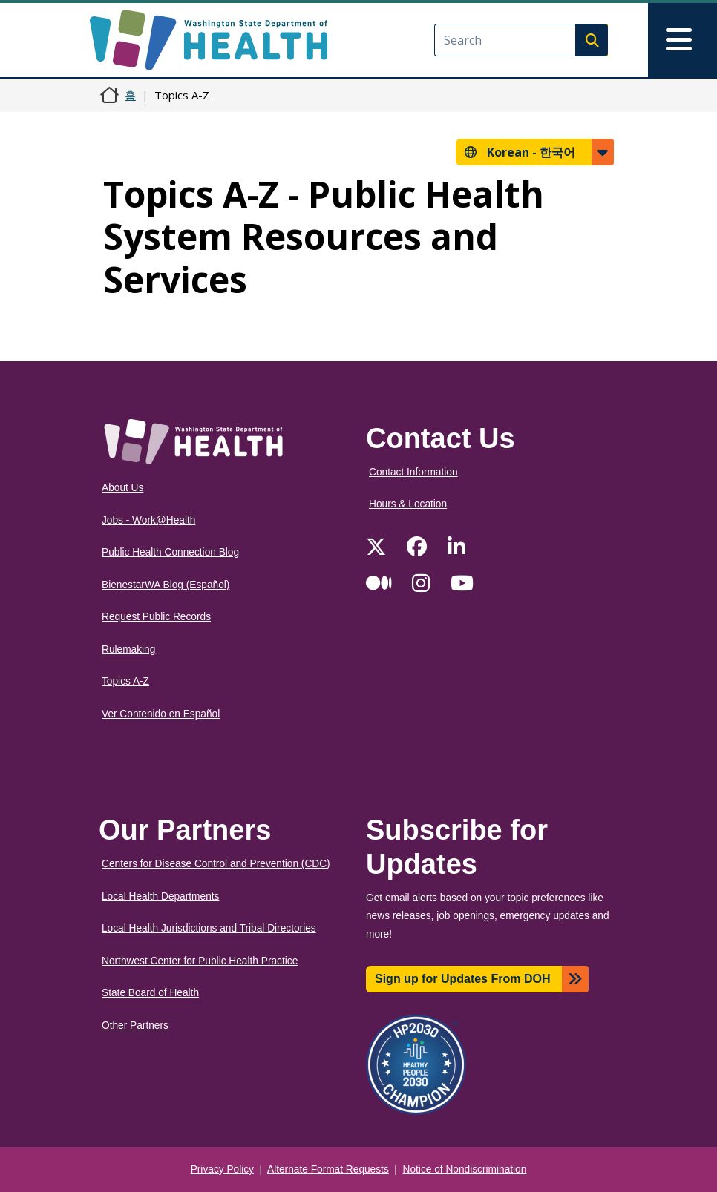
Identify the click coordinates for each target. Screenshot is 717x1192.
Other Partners (135, 1025)
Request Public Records (156, 616)
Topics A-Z (125, 681)
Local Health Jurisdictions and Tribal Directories (209, 928)
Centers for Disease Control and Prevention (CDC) (216, 863)
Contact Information (413, 472)
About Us (122, 487)
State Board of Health (150, 992)
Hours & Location (408, 504)
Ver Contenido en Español (161, 714)
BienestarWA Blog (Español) (165, 584)
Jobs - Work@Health (148, 520)
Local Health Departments (160, 896)
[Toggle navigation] (682, 40)
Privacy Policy (222, 1169)
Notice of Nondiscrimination (465, 1169)
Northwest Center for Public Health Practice (200, 961)
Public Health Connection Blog (170, 552)
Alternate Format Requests (328, 1169)
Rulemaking (128, 649)
